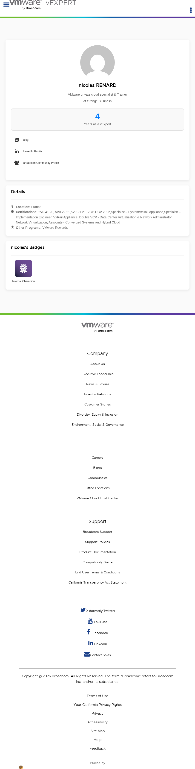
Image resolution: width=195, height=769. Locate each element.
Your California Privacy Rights (98, 705)
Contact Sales (97, 654)
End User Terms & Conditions (97, 572)
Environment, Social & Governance (98, 425)
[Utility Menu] (191, 10)
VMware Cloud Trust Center (97, 498)
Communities (98, 478)
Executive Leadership (98, 374)
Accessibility (97, 722)
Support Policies (97, 542)
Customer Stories (97, 404)
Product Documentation (97, 552)
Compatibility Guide (97, 562)
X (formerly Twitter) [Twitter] (97, 610)
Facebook (97, 632)
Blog (21, 140)
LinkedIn (97, 643)
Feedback (97, 748)
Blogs (97, 468)
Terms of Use (97, 696)
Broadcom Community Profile (36, 163)
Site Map (98, 731)
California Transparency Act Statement (97, 582)
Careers (97, 457)
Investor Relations (97, 394)
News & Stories (97, 384)
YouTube (97, 621)
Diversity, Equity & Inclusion (97, 414)
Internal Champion (23, 271)
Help (97, 740)
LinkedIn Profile (28, 151)
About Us (97, 364)
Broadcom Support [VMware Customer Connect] (97, 532)
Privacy (97, 713)
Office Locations (98, 488)
